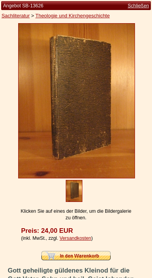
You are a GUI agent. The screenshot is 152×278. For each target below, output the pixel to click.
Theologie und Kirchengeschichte (72, 16)
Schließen (138, 5)
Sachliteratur (16, 16)
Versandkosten (75, 238)
